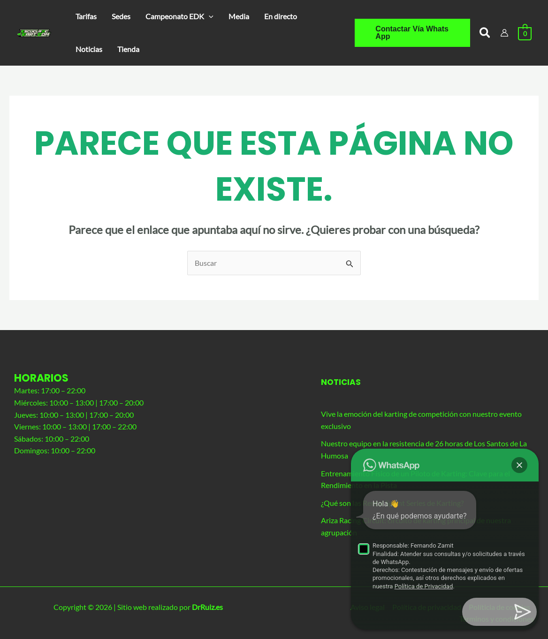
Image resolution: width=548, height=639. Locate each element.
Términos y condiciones (496, 618)
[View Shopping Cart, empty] (525, 32)
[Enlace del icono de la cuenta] (504, 33)
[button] (179, 16)
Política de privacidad (426, 606)
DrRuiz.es (207, 606)
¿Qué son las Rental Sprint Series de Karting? (392, 502)
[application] (208, 16)
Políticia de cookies (499, 606)
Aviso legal (367, 606)
